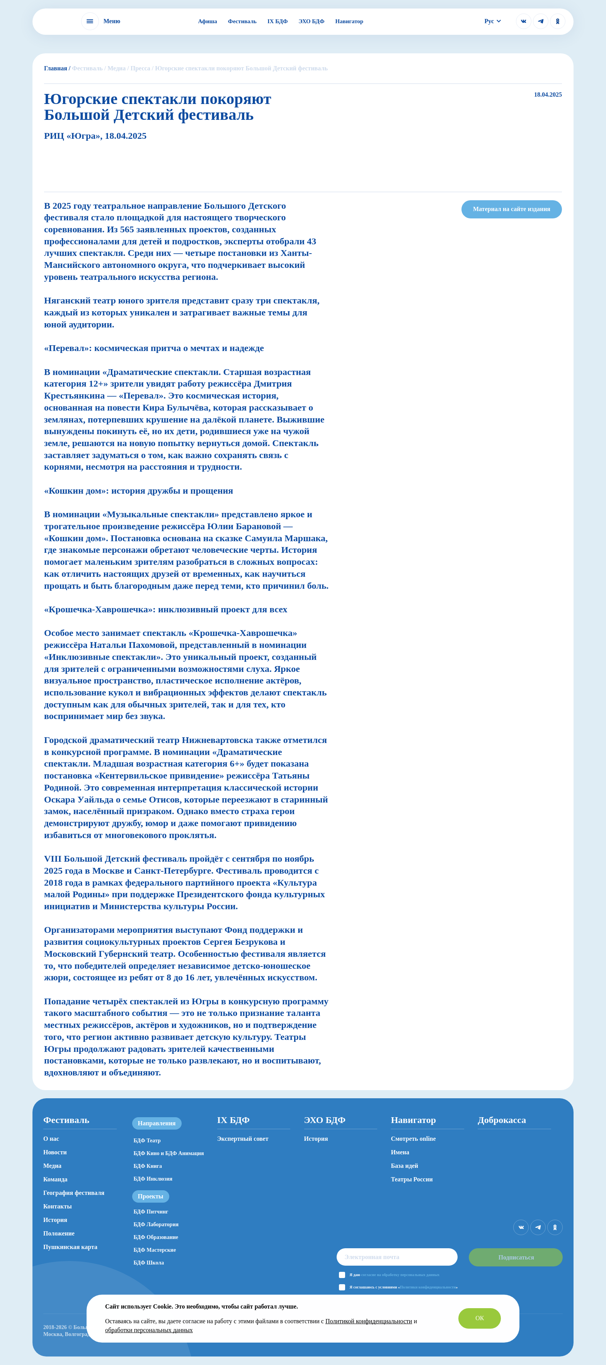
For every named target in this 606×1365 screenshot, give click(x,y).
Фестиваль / (89, 68)
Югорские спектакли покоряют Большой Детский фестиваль (241, 68)
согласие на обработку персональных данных (399, 1275)
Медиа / (118, 68)
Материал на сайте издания (511, 209)
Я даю (393, 1275)
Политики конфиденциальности (426, 1287)
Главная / (57, 68)
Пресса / (142, 68)
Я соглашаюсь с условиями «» (402, 1287)
